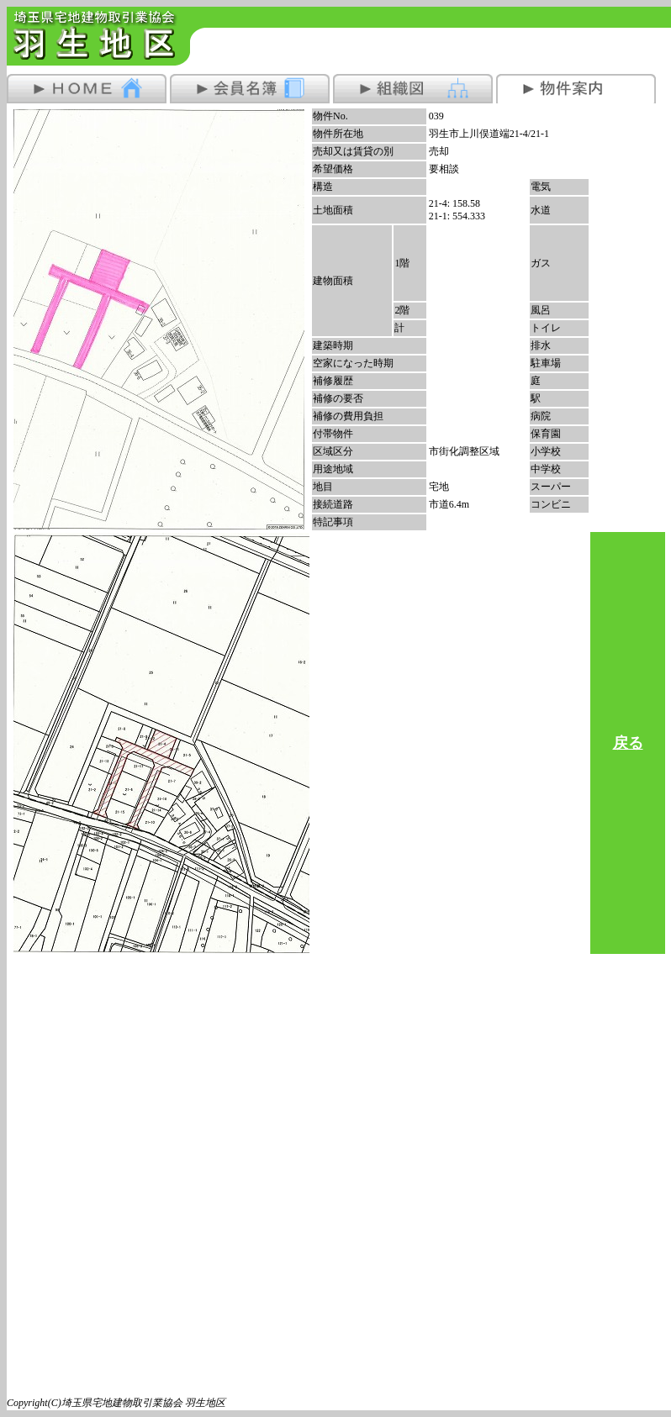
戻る (628, 743)
